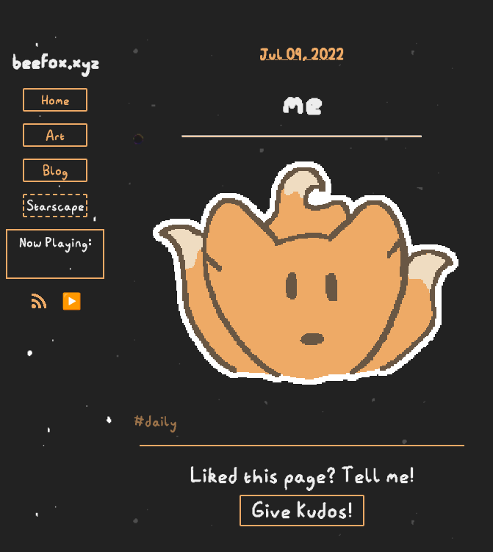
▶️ (72, 301)
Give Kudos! (302, 510)
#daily (155, 420)
